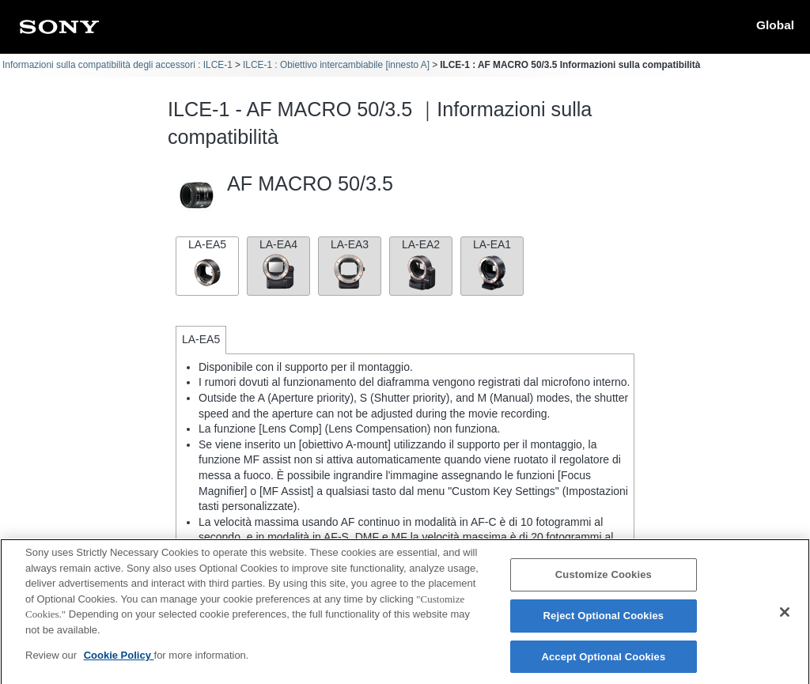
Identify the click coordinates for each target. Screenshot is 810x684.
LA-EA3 (349, 264)
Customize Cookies (603, 582)
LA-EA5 (207, 264)
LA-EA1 (492, 264)
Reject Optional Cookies (603, 623)
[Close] (784, 620)
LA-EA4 (278, 264)
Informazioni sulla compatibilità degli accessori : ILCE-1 (117, 64)
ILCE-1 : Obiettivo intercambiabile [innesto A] (336, 64)
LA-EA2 (420, 264)
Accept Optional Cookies (603, 664)
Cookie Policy (119, 663)
